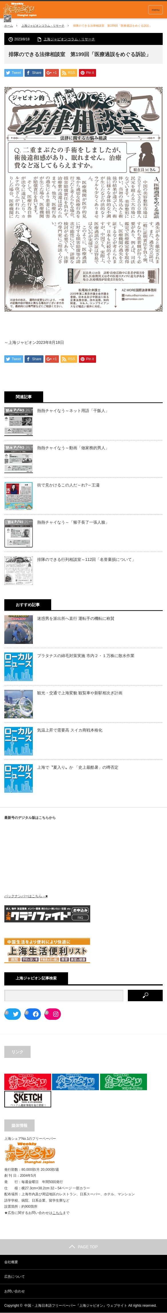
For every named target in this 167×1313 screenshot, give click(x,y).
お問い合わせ (14, 1292)
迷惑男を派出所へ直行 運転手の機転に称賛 (75, 619)
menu (156, 9)
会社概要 (11, 1262)
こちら (57, 1213)
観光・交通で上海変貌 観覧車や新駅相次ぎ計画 (79, 693)
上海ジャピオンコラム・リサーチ (42, 25)
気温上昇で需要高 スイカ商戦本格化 (69, 730)
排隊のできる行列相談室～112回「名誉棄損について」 (86, 560)
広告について (14, 1277)
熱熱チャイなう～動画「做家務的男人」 (73, 448)
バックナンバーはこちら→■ (25, 897)
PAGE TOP (83, 1247)
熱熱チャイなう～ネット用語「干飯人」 (73, 411)
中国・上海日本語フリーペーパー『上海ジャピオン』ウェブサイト (75, 1306)
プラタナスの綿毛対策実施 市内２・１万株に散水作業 (85, 656)
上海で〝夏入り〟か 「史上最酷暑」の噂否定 (77, 768)
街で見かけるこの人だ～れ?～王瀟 (68, 485)
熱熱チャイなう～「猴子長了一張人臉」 (73, 523)
